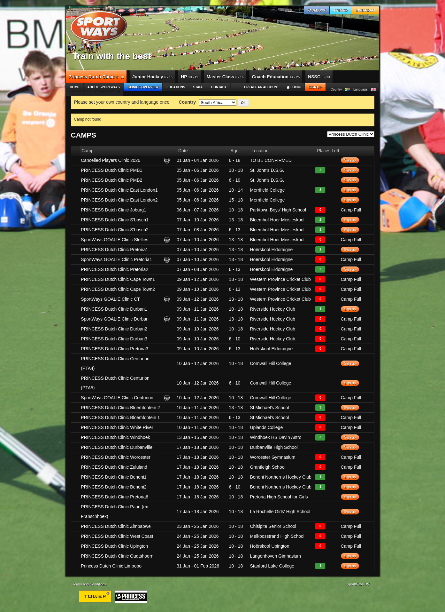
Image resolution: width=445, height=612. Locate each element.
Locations (175, 87)
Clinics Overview (143, 87)
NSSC (319, 76)
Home (75, 87)
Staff (198, 87)
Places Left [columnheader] (328, 150)
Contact (218, 87)
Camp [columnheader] (87, 150)
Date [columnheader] (183, 150)
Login (293, 87)
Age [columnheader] (235, 150)
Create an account (261, 87)
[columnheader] (75, 150)
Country (187, 102)
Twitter (341, 10)
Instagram (365, 10)
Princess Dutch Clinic (96, 76)
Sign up (315, 87)
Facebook (317, 10)
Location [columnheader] (259, 150)
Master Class (225, 76)
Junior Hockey (152, 76)
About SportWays (104, 87)
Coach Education (276, 76)
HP (189, 76)
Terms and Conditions (89, 584)
